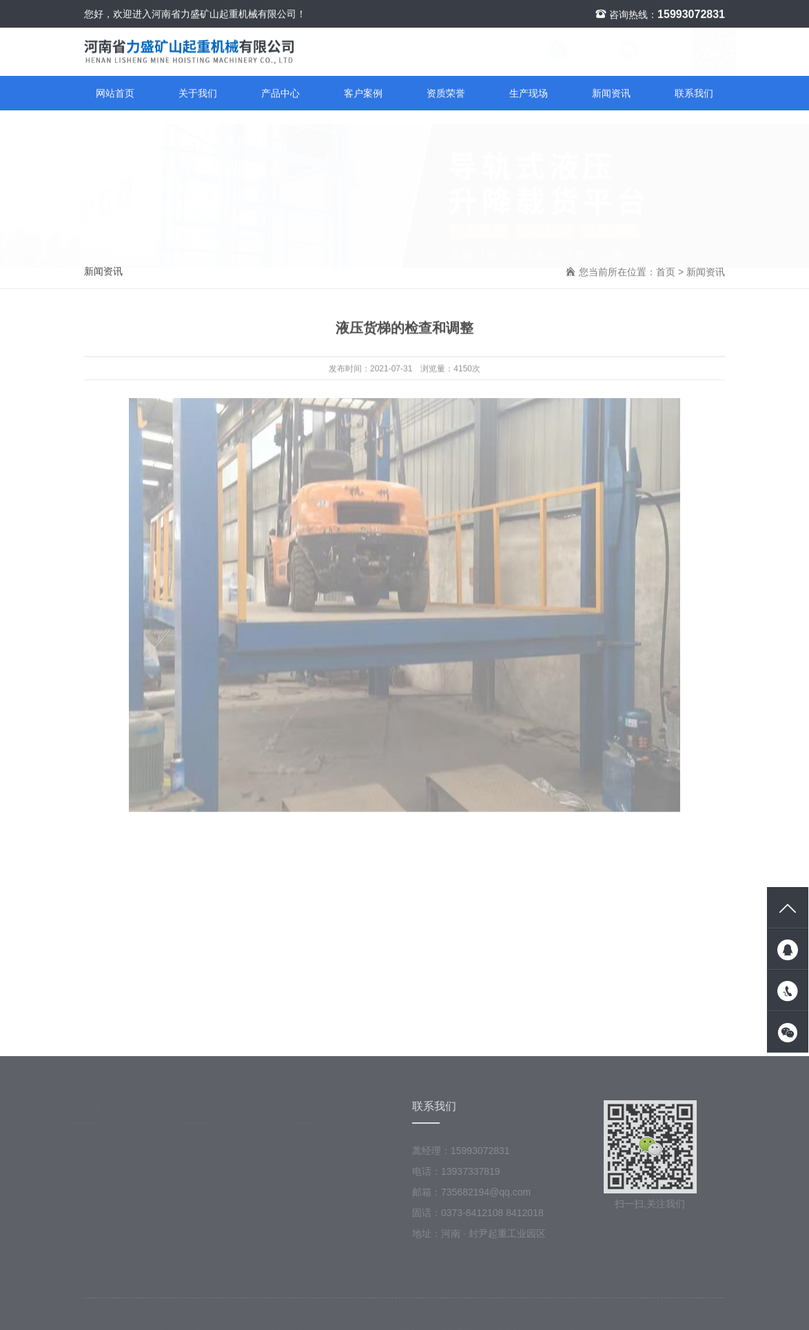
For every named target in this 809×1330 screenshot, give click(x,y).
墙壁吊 (91, 1236)
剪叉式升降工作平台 (120, 1154)
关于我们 (197, 93)
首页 (665, 272)
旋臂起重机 (101, 1216)
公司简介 (317, 1154)
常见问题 (206, 1174)
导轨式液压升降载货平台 (120, 1185)
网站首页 (115, 93)
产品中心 (280, 93)
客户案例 (363, 93)
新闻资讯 (611, 93)
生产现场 (528, 93)
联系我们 (566, 54)
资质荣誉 (446, 93)
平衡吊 (91, 1257)
